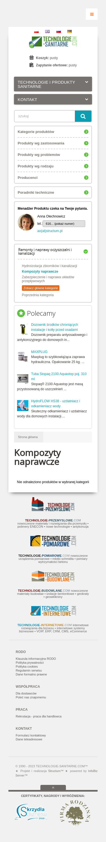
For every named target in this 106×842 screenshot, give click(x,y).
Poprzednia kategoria (38, 295)
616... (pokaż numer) (60, 223)
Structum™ (56, 771)
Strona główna (28, 437)
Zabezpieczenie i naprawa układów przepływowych (48, 279)
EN (47, 31)
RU (59, 31)
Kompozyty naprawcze (40, 271)
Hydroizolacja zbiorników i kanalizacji (49, 266)
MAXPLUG (39, 352)
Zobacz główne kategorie (41, 288)
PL (36, 31)
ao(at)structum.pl (50, 231)
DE (69, 31)
